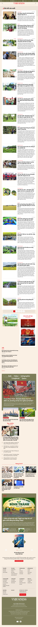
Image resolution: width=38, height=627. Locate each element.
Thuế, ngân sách (14, 573)
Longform (15, 378)
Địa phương (5, 572)
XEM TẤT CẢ (3, 370)
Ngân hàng (13, 569)
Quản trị (4, 584)
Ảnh (9, 376)
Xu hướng (13, 580)
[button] (34, 529)
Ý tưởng (29, 581)
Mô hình (19, 126)
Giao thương (5, 582)
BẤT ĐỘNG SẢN (30, 568)
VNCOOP (12, 590)
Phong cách (5, 594)
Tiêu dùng (5, 581)
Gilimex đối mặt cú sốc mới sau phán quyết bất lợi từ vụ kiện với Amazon (10, 458)
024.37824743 (19, 618)
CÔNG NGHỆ (13, 578)
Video (16, 376)
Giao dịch (21, 572)
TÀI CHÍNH (13, 568)
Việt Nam (4, 569)
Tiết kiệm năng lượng (26, 344)
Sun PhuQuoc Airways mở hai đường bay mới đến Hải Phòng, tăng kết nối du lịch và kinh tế (10, 361)
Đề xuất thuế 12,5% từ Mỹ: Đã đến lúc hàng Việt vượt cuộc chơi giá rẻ (10, 351)
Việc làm (4, 592)
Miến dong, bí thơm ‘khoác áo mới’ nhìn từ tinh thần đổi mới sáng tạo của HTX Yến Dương (26, 27)
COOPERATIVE (21, 578)
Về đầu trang (22, 594)
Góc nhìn (21, 573)
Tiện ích (29, 573)
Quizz (24, 378)
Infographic (25, 376)
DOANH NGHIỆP (5, 578)
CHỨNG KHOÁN (22, 568)
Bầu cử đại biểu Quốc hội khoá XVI (27, 335)
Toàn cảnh (30, 572)
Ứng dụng (13, 582)
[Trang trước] (12, 311)
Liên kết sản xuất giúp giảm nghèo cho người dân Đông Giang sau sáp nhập (26, 100)
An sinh (19, 202)
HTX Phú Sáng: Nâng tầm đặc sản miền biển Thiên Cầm (13, 530)
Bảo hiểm (13, 572)
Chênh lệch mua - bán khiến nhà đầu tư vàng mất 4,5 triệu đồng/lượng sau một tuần (11, 447)
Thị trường (5, 580)
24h (20, 569)
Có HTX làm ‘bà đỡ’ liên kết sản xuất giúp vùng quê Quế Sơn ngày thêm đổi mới (26, 283)
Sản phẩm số (13, 581)
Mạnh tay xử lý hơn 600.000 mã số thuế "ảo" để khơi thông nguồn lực (9, 356)
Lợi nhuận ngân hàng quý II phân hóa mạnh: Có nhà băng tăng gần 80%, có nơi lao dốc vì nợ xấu (10, 439)
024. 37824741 (25, 590)
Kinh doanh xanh (20, 38)
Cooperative (20, 11)
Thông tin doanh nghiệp (6, 586)
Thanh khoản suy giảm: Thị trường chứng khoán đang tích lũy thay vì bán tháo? (11, 455)
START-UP (29, 578)
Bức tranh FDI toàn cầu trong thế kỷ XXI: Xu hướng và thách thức (31, 475)
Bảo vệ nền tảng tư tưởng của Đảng (27, 326)
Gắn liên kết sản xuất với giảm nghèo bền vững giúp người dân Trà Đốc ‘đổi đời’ (26, 55)
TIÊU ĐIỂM (4, 568)
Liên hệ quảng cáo (22, 591)
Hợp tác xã (19, 217)
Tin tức (29, 569)
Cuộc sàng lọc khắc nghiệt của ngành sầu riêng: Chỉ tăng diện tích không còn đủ (11, 443)
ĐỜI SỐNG (4, 590)
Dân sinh (4, 591)
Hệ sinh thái (30, 582)
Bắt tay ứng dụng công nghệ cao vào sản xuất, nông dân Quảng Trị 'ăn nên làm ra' (26, 205)
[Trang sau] (26, 311)
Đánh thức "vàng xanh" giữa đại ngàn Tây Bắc (28, 530)
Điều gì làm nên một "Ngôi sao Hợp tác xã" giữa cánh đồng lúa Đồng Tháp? (10, 366)
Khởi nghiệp (30, 580)
